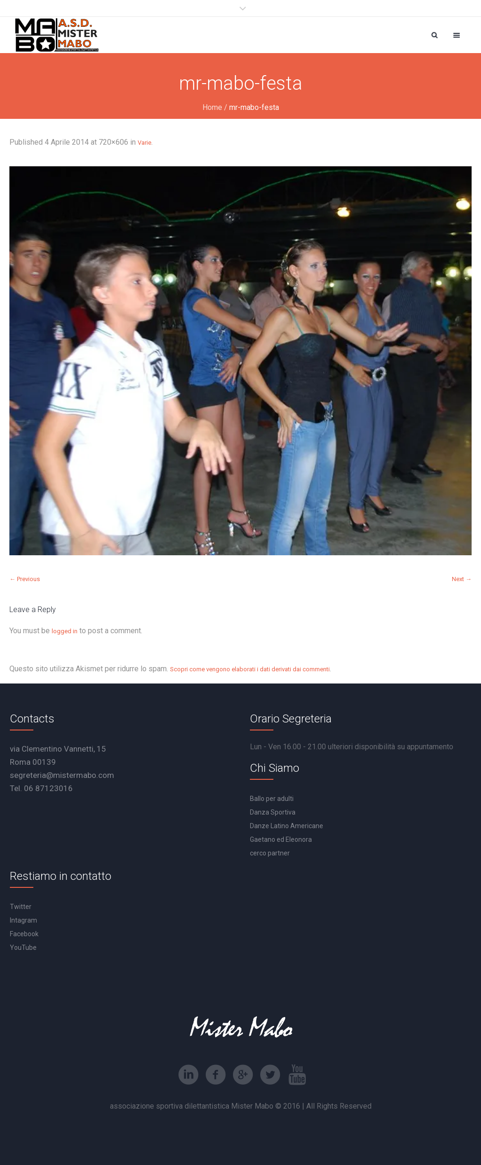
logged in (65, 631)
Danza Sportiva (272, 812)
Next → (462, 578)
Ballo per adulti (272, 798)
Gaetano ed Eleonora (281, 839)
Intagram (23, 920)
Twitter (20, 906)
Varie (144, 142)
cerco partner (270, 853)
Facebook (24, 934)
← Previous (24, 578)
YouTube (23, 947)
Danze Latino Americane (286, 826)
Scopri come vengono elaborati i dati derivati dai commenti (250, 669)
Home (212, 107)
